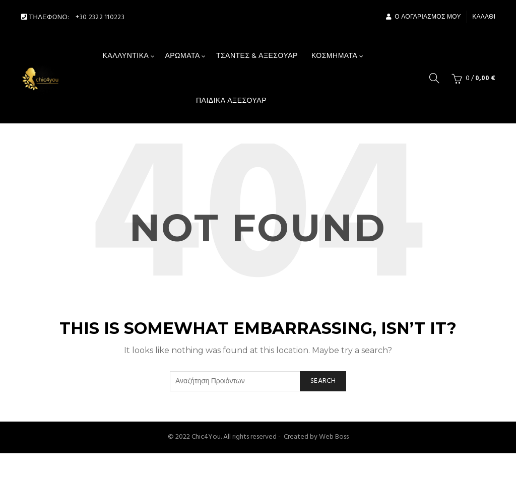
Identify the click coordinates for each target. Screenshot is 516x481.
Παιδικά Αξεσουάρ (231, 101)
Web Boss (334, 437)
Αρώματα (182, 56)
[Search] (434, 78)
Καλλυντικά (126, 56)
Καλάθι (483, 17)
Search (323, 381)
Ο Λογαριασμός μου (423, 17)
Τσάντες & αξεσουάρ (257, 56)
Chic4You (206, 437)
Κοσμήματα (334, 56)
